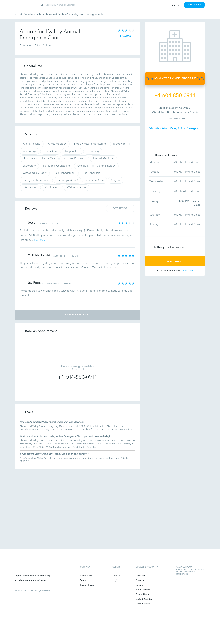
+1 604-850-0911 (77, 377)
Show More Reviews (78, 315)
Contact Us (86, 576)
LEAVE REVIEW (121, 208)
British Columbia (35, 14)
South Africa (142, 594)
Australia (140, 576)
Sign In (175, 5)
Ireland (139, 585)
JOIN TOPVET (194, 5)
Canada (20, 14)
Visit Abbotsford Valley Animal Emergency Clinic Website (183, 128)
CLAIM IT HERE (175, 262)
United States (143, 604)
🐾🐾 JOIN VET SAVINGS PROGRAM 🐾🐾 (175, 78)
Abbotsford (52, 14)
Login (115, 580)
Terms (83, 580)
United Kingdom (144, 599)
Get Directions (176, 119)
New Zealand (143, 590)
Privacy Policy (87, 585)
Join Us (116, 576)
